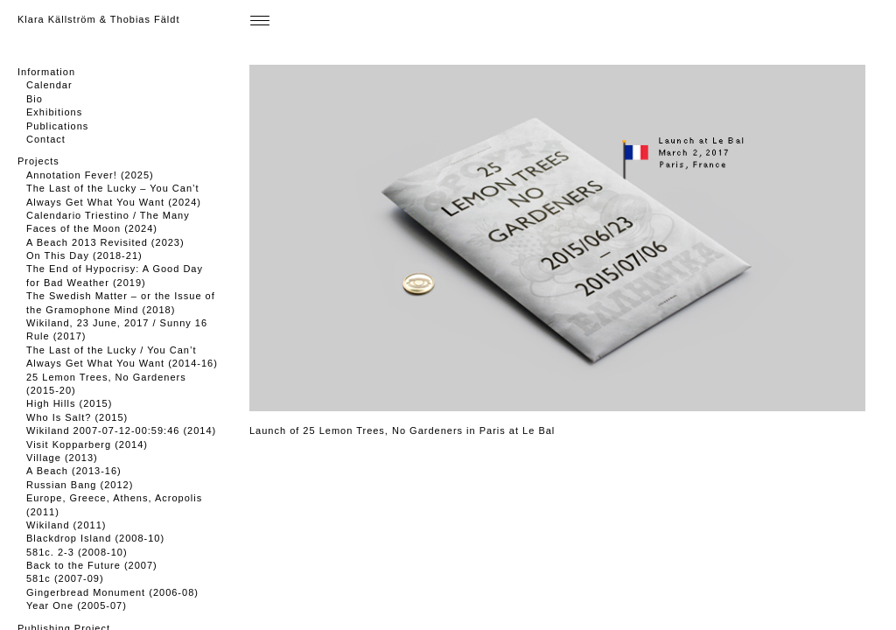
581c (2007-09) (65, 578)
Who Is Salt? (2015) (77, 417)
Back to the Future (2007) (92, 565)
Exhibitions (54, 112)
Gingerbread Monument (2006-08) (112, 592)
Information (46, 71)
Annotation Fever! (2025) (90, 175)
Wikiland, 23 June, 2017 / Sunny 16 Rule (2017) (116, 329)
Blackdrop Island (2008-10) (95, 538)
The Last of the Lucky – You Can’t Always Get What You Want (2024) (113, 194)
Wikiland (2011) (66, 525)
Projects (39, 161)
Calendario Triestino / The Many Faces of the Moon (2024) (108, 222)
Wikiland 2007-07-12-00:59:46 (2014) (121, 430)
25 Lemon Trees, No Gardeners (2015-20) (106, 384)
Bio (34, 99)
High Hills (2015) (69, 403)
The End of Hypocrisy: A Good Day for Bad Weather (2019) (114, 275)
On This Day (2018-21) (84, 255)
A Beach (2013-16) (74, 471)
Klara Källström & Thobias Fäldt (98, 19)
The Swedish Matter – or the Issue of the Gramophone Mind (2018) (120, 302)
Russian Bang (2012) (79, 485)
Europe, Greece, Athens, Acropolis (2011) (114, 504)
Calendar (49, 85)
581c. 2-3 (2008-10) (77, 552)
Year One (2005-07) (76, 605)
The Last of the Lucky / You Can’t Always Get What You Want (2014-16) (122, 356)
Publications (57, 126)
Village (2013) (62, 457)
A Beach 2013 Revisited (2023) (105, 242)
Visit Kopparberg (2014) (87, 444)
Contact (46, 139)
